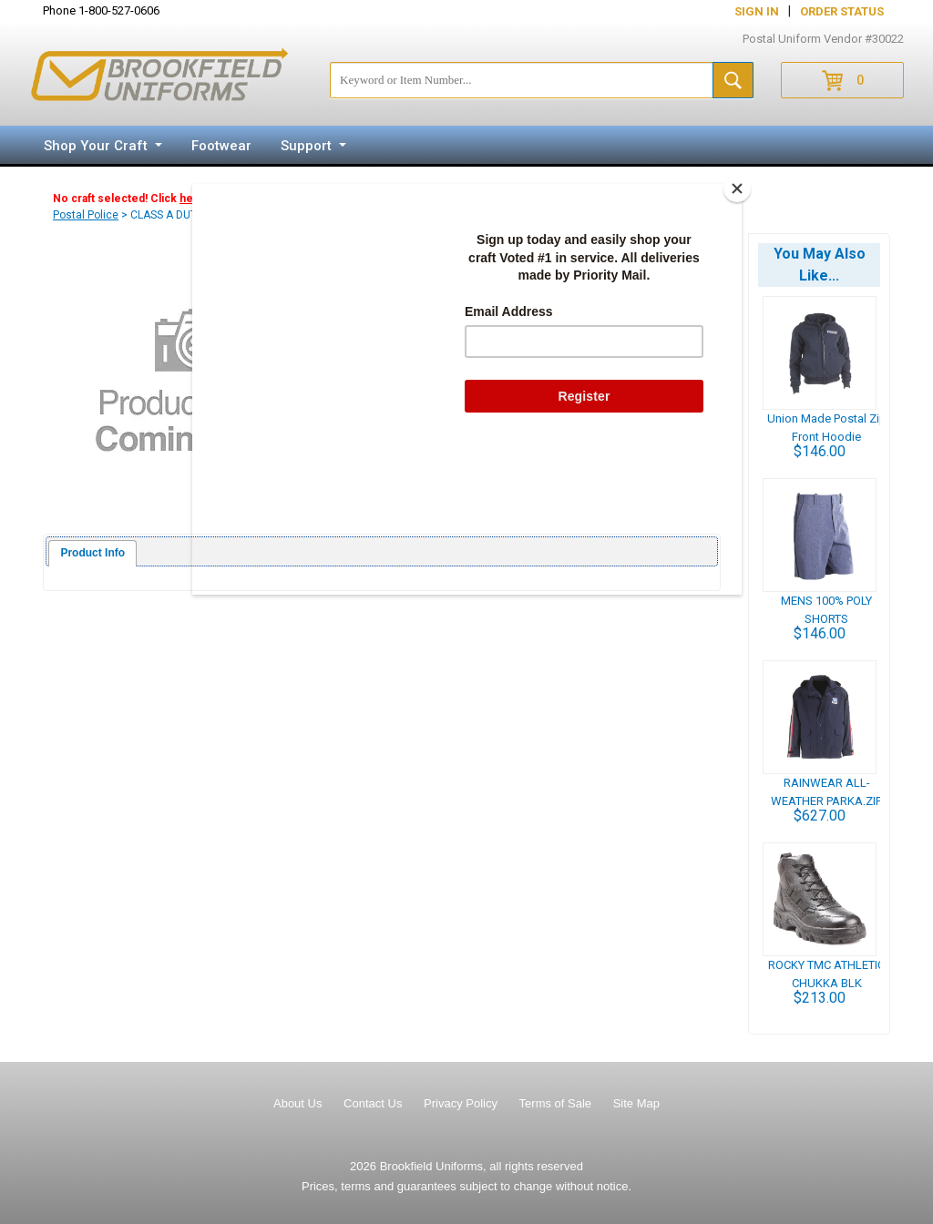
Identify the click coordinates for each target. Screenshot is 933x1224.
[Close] (737, 188)
